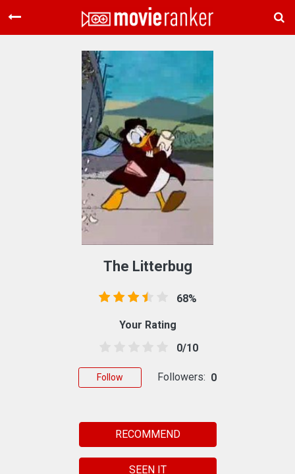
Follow (110, 377)
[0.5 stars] (102, 347)
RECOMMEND (147, 434)
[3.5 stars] (145, 347)
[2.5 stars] (131, 347)
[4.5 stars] (160, 347)
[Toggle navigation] (14, 17)
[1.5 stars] (117, 347)
